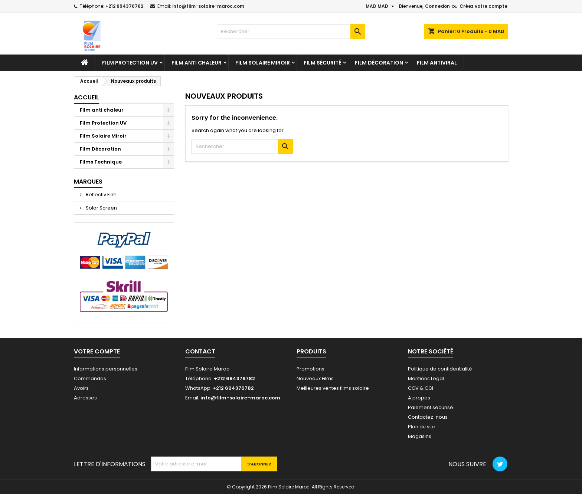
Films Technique (101, 161)
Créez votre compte (483, 6)
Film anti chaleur (196, 62)
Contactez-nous (428, 417)
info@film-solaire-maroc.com (208, 6)
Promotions (310, 368)
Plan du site (421, 426)
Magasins (419, 436)
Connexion (437, 6)
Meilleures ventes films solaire (333, 388)
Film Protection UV (130, 62)
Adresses (85, 397)
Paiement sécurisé (430, 407)
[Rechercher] (291, 31)
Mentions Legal (426, 378)
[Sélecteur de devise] (381, 6)
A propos (419, 397)
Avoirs (81, 388)
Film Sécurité (322, 62)
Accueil (86, 97)
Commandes (90, 378)
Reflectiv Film (101, 194)
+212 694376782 (124, 6)
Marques (88, 181)
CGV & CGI (420, 388)
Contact (200, 351)
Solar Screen (101, 207)
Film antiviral (437, 62)
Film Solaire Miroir (262, 62)
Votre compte (97, 351)
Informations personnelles (105, 368)
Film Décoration (379, 62)
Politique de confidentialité (440, 368)
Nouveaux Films (315, 378)
